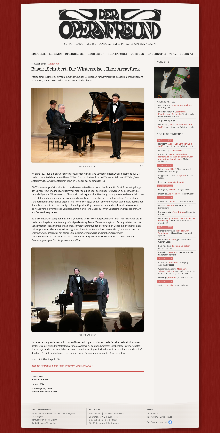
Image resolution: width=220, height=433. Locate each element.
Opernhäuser (74, 54)
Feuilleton (96, 54)
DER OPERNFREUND (41, 409)
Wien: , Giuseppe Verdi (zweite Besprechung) (174, 170)
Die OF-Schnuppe (97, 423)
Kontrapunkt (118, 54)
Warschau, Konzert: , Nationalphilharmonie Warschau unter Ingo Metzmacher (176, 271)
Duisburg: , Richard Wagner (176, 194)
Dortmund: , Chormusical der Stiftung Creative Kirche (176, 220)
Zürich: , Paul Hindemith (173, 285)
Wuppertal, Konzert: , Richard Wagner (176, 176)
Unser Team (152, 413)
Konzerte (53, 64)
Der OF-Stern (111, 420)
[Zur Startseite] (110, 24)
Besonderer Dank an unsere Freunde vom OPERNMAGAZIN (62, 365)
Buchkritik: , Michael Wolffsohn (175, 158)
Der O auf (157, 422)
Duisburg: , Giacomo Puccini (175, 278)
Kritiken (55, 54)
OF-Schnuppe (156, 54)
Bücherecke (113, 417)
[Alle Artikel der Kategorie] (176, 82)
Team (173, 54)
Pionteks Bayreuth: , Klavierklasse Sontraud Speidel (175, 233)
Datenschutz (166, 417)
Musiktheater (95, 414)
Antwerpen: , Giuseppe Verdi (175, 201)
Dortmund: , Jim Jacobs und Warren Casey (174, 241)
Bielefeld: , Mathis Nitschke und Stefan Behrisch (175, 253)
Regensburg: (171, 150)
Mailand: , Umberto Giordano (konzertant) (175, 206)
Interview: (171, 182)
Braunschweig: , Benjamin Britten (176, 213)
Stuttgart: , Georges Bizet (174, 190)
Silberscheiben (96, 420)
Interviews (119, 414)
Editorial (38, 54)
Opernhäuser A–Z (97, 417)
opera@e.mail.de (49, 423)
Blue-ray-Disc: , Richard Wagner (174, 247)
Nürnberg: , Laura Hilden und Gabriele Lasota (176, 145)
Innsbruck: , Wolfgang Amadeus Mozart (173, 263)
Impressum (152, 417)
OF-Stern (137, 54)
